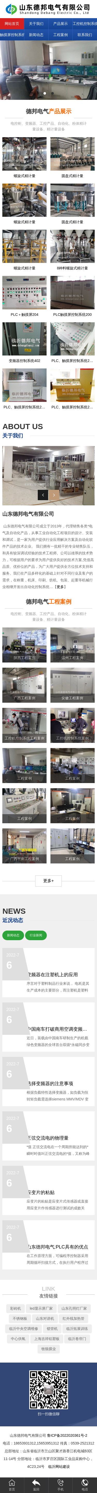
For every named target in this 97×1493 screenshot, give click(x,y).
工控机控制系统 (85, 24)
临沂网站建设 (59, 1466)
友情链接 (48, 1296)
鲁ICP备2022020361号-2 (67, 1435)
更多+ (48, 880)
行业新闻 (36, 935)
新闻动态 (36, 35)
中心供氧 (18, 1339)
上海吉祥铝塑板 (46, 1339)
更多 (60, 587)
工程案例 (60, 35)
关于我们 (36, 24)
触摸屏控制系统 (12, 35)
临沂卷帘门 (77, 1339)
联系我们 (85, 35)
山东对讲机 (45, 1318)
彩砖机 (15, 1308)
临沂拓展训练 (77, 1329)
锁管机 (52, 1329)
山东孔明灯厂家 (74, 1308)
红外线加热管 (73, 1318)
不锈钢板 (20, 1318)
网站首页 (12, 24)
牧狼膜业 (48, 1349)
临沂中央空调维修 (23, 1329)
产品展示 (60, 24)
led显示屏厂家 (41, 1308)
